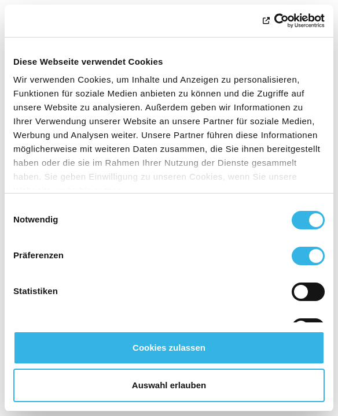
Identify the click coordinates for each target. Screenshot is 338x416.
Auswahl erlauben (169, 385)
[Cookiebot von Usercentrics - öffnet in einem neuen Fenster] (274, 20)
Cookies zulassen (169, 347)
